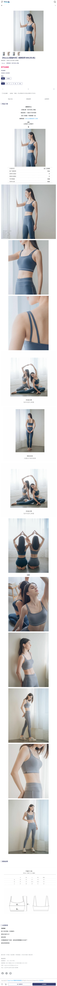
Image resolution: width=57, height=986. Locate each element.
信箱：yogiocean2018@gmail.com (9, 965)
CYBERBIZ (41, 980)
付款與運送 (17, 954)
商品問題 (12, 954)
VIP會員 (8, 954)
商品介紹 (10, 99)
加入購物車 (20, 984)
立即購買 (44, 984)
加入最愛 (5, 93)
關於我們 (3, 954)
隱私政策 (30, 954)
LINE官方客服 (24, 954)
